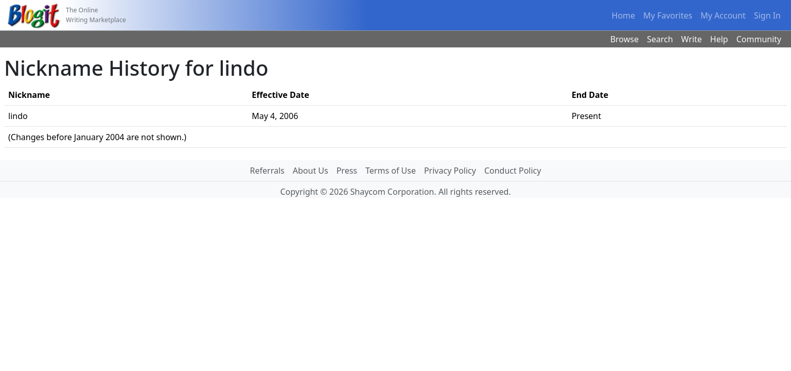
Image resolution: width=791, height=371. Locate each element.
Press (347, 170)
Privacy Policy (450, 170)
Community (759, 39)
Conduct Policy (512, 170)
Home (624, 15)
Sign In (767, 15)
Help (719, 39)
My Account (723, 15)
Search (660, 39)
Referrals (267, 170)
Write (691, 39)
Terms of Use (390, 170)
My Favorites (667, 15)
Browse (624, 39)
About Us (310, 170)
